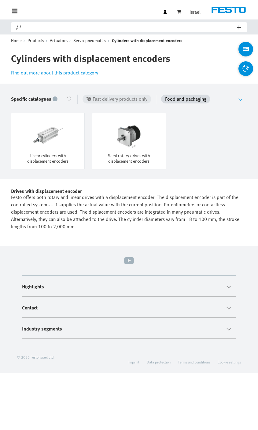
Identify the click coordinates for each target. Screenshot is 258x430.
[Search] (129, 27)
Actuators (59, 40)
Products (36, 40)
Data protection (159, 362)
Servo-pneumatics (89, 40)
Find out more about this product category (54, 72)
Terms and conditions (194, 362)
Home (16, 40)
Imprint (133, 362)
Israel (195, 12)
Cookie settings (229, 362)
